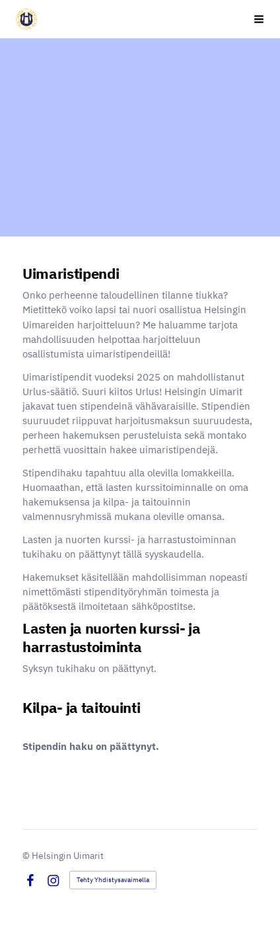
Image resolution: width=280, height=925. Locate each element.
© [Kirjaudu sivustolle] (27, 856)
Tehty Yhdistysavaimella (113, 879)
